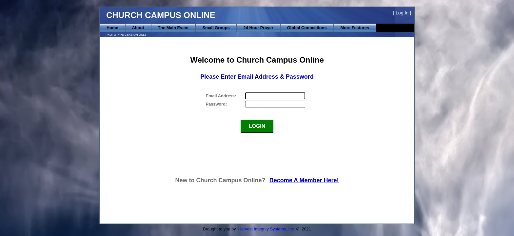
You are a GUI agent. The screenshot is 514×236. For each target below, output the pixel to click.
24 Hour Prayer (258, 27)
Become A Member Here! (304, 180)
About (138, 27)
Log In (402, 12)
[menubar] (238, 28)
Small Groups (215, 27)
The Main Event (173, 27)
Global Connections (307, 27)
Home (112, 27)
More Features (355, 27)
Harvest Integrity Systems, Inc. (266, 228)
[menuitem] (112, 28)
